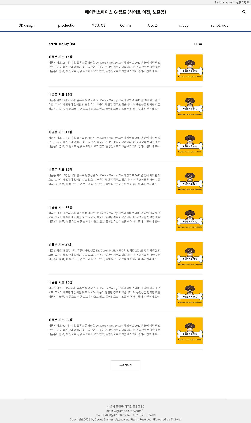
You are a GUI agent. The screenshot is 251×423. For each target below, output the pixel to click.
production (67, 25)
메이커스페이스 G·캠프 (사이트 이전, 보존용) (125, 12)
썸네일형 (195, 44)
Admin (230, 2)
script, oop (219, 25)
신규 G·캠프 (242, 2)
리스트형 (200, 44)
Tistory (219, 2)
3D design (27, 25)
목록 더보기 (125, 365)
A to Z (152, 25)
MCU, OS (99, 25)
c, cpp (184, 25)
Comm (125, 25)
